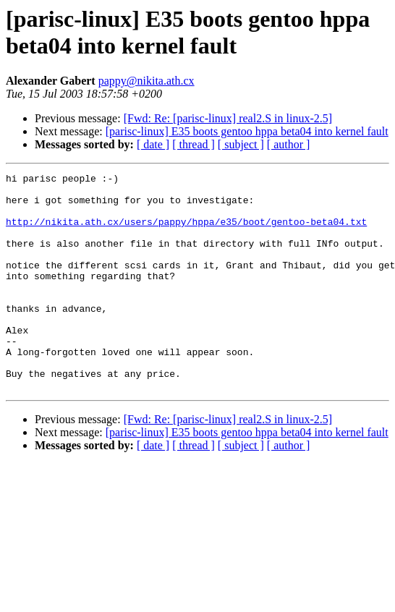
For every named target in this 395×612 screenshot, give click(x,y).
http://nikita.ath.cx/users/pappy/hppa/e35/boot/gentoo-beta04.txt (186, 232)
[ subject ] (241, 144)
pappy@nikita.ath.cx (146, 81)
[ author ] (288, 144)
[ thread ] (193, 144)
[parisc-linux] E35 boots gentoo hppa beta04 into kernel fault (247, 131)
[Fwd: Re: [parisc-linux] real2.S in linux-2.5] (228, 118)
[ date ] (153, 144)
